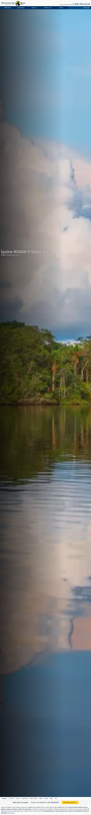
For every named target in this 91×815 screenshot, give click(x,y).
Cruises (18, 798)
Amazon (4, 798)
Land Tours (25, 798)
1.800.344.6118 (81, 4)
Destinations (7, 7)
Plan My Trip (47, 7)
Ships (40, 798)
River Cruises (33, 798)
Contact (61, 7)
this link (12, 813)
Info (56, 798)
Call (53, 802)
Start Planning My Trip (69, 802)
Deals (51, 798)
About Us (34, 7)
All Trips (11, 798)
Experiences (20, 7)
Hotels (46, 798)
